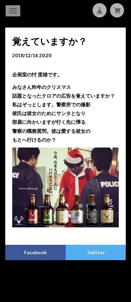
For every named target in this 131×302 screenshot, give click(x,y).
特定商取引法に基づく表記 (89, 275)
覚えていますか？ (49, 41)
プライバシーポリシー (38, 275)
